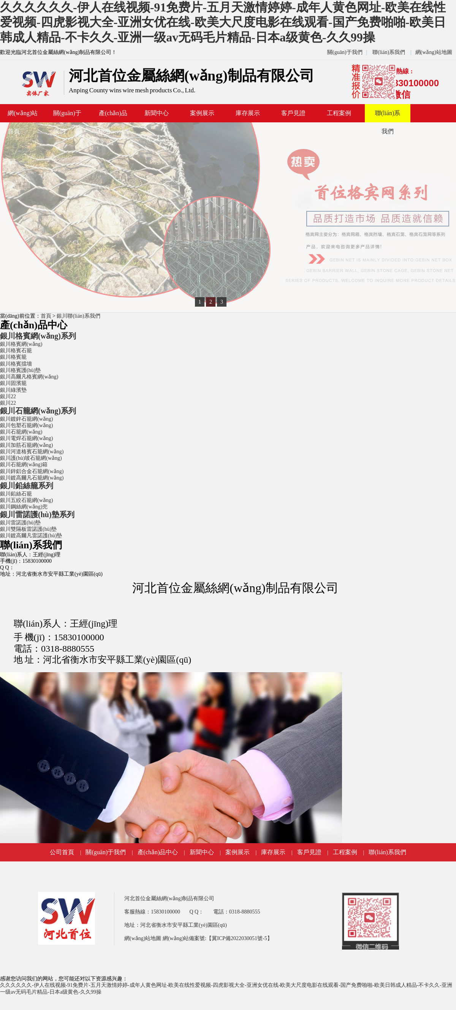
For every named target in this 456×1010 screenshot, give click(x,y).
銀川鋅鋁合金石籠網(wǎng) (31, 471)
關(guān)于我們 (345, 52)
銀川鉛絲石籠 (16, 494)
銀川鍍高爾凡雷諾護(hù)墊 (31, 535)
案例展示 (202, 113)
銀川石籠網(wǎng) (21, 432)
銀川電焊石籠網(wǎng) (26, 438)
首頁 (46, 316)
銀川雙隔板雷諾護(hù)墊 (28, 529)
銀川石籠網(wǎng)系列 (38, 411)
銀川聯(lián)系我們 (78, 316)
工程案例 (339, 113)
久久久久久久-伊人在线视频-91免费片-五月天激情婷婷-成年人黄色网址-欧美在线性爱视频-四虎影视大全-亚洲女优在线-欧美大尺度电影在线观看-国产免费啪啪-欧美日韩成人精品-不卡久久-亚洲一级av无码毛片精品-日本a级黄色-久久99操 (223, 22)
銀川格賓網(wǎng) (21, 344)
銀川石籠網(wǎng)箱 (24, 464)
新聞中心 (156, 113)
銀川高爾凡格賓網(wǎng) (29, 377)
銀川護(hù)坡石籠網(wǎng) (31, 458)
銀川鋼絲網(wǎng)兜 (24, 507)
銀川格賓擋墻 (16, 364)
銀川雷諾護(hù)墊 (20, 523)
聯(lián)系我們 (388, 52)
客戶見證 (293, 113)
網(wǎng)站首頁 (23, 116)
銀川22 (8, 396)
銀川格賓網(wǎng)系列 (38, 336)
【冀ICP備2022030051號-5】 (239, 938)
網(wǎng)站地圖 (433, 52)
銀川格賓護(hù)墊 (20, 370)
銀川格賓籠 (13, 357)
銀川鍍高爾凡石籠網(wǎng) (31, 478)
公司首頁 (62, 852)
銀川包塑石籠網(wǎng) (26, 425)
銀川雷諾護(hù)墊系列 (37, 514)
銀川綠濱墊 (13, 390)
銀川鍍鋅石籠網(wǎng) (26, 419)
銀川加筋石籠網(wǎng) (26, 445)
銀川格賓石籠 (16, 350)
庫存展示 (248, 113)
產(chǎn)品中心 (113, 116)
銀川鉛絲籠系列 (26, 485)
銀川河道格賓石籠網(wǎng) (31, 451)
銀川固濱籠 (13, 383)
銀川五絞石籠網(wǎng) (26, 500)
